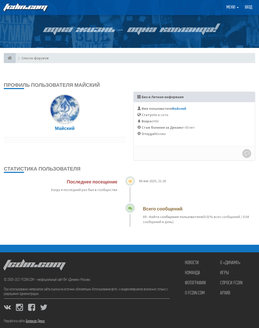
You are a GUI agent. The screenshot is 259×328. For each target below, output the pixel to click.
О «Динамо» (230, 262)
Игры (224, 273)
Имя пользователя (157, 108)
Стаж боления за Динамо (162, 127)
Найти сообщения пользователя (175, 216)
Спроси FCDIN (231, 283)
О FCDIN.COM (195, 293)
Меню (232, 7)
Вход (248, 7)
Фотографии (195, 283)
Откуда (148, 133)
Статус (147, 115)
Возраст (148, 121)
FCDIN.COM (25, 7)
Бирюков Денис (35, 321)
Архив (225, 293)
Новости (192, 262)
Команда (192, 273)
